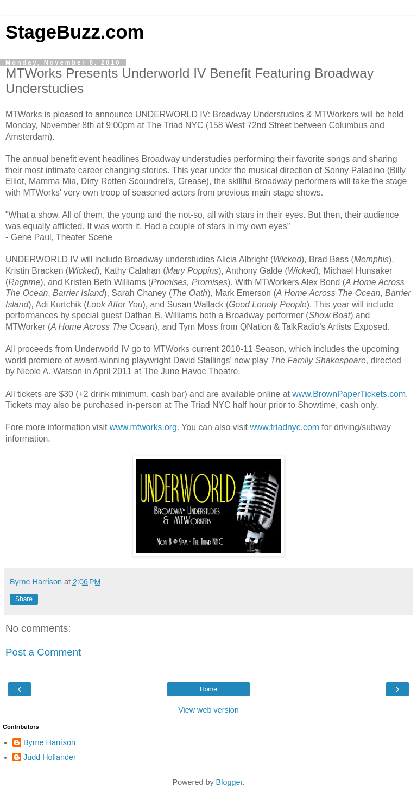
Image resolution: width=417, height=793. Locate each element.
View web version (208, 710)
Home (208, 689)
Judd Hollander (49, 757)
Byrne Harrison (49, 742)
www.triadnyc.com (284, 427)
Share (24, 599)
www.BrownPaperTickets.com (349, 394)
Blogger (229, 782)
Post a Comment (43, 652)
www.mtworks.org (143, 427)
